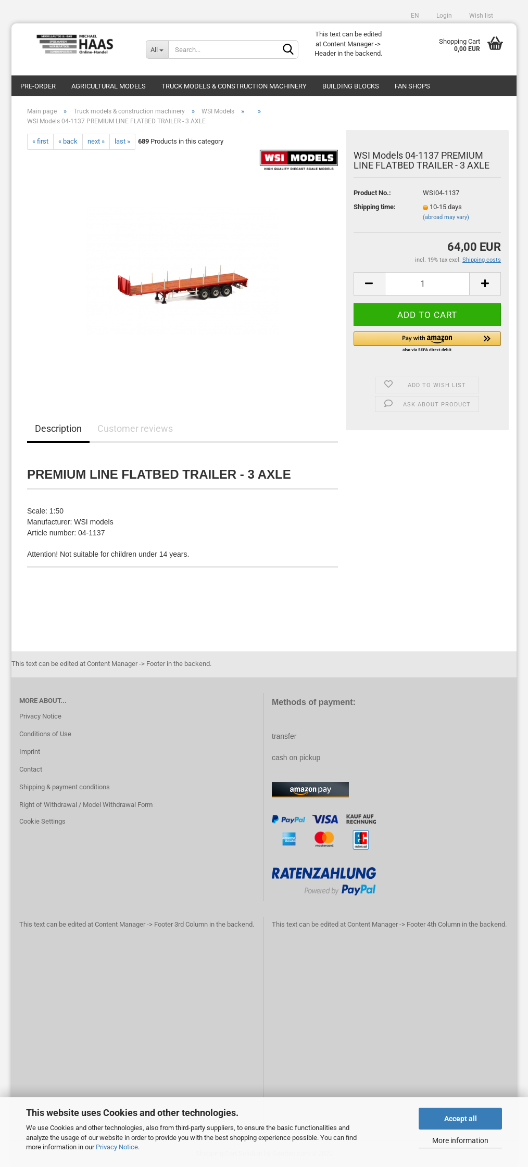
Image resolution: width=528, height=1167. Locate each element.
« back (68, 141)
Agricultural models (108, 86)
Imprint (29, 751)
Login (443, 15)
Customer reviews (135, 428)
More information (460, 1140)
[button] (427, 342)
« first (40, 141)
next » (96, 141)
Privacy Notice (117, 1147)
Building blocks (350, 86)
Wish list (480, 15)
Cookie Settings (42, 821)
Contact (30, 769)
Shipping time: (375, 207)
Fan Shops (412, 86)
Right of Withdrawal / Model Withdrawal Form (86, 805)
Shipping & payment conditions (64, 787)
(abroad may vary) (446, 217)
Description (58, 428)
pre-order (38, 86)
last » (122, 141)
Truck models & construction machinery (234, 86)
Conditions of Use (45, 734)
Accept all (460, 1118)
